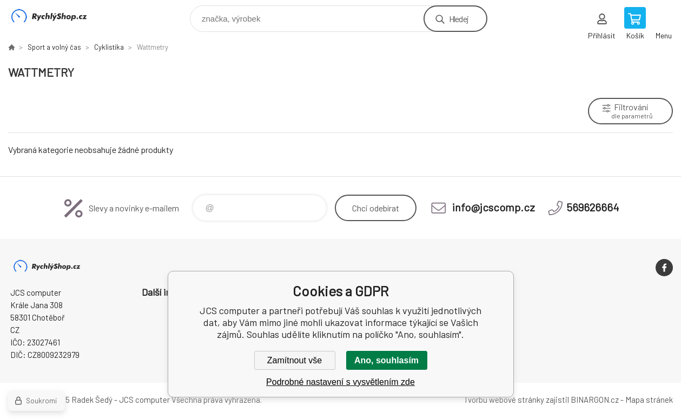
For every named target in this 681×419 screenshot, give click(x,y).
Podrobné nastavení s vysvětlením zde (340, 382)
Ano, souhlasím (386, 360)
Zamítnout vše (294, 360)
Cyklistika (109, 47)
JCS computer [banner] (56, 16)
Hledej (458, 19)
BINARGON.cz (595, 399)
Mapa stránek (649, 399)
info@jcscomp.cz (493, 207)
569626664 (592, 207)
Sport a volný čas (54, 47)
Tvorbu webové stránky (504, 399)
